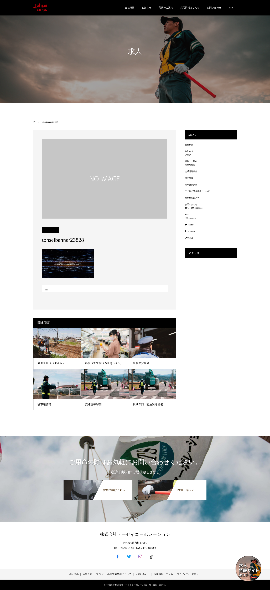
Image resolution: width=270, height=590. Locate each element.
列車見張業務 (191, 184)
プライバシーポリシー (189, 574)
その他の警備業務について (197, 191)
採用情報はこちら (190, 7)
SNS (231, 7)
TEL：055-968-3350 (193, 208)
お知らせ (146, 7)
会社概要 (129, 7)
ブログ (188, 155)
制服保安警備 (141, 363)
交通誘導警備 (93, 404)
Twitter (189, 225)
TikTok (189, 238)
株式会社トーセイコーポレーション (135, 534)
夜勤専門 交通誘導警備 (148, 404)
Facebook (190, 231)
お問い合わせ (214, 7)
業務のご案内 (166, 7)
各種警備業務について (119, 574)
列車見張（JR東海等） (51, 363)
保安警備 (189, 178)
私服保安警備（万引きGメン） (104, 363)
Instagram (190, 218)
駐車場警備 (44, 404)
